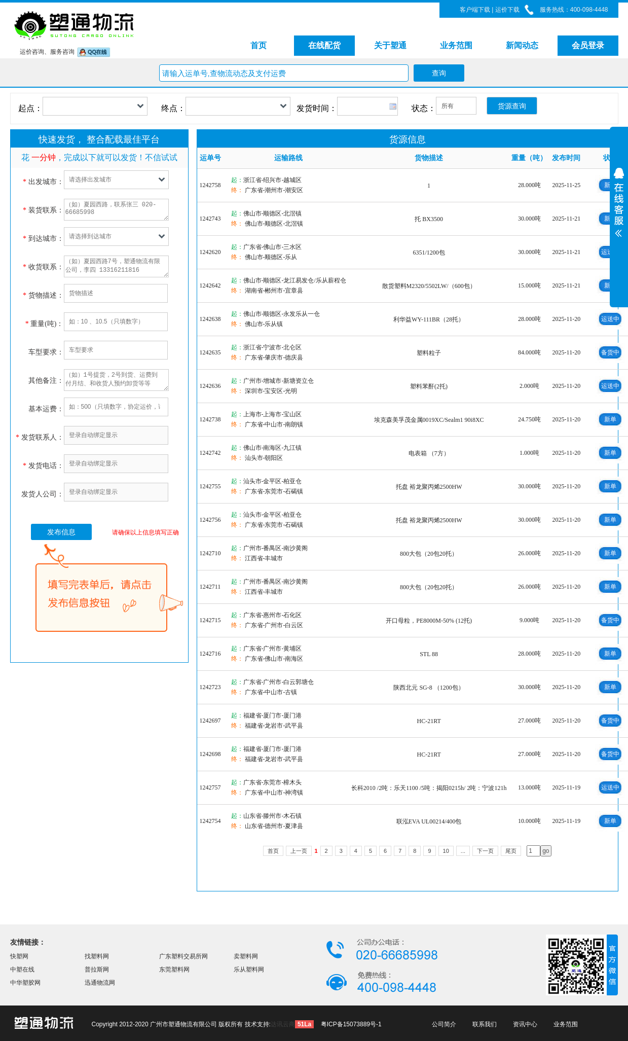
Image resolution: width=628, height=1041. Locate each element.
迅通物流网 (100, 982)
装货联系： (43, 210)
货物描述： (43, 295)
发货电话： (43, 466)
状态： (424, 108)
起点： (30, 108)
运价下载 (506, 9)
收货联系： (43, 267)
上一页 (298, 851)
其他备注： (46, 380)
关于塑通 (390, 45)
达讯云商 (283, 1024)
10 (446, 851)
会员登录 (588, 45)
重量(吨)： (44, 324)
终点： (173, 108)
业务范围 (456, 45)
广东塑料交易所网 (183, 956)
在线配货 (324, 45)
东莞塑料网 (174, 969)
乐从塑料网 (249, 969)
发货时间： (317, 108)
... (463, 851)
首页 (258, 45)
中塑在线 (22, 969)
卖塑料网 (246, 956)
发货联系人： (40, 437)
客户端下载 (475, 9)
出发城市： (43, 182)
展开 (619, 239)
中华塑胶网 (25, 982)
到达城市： (43, 238)
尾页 (510, 851)
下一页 (485, 851)
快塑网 (19, 956)
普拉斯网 (97, 969)
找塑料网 (97, 956)
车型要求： (46, 352)
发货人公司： (42, 494)
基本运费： (46, 409)
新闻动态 (522, 45)
